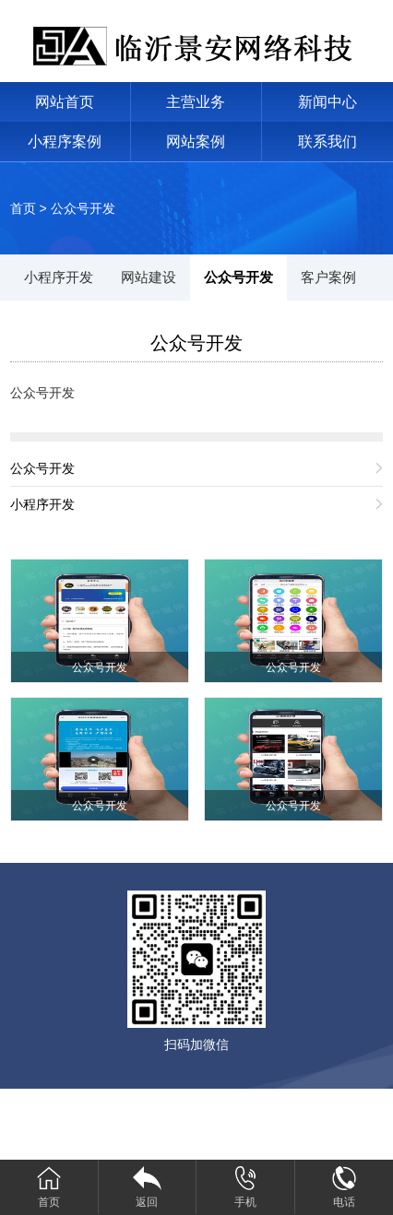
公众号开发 (83, 208)
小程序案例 (64, 141)
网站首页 (64, 102)
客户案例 (328, 277)
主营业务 (195, 102)
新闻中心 (327, 102)
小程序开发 (58, 277)
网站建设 (148, 277)
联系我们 (327, 141)
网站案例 (195, 141)
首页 (23, 208)
